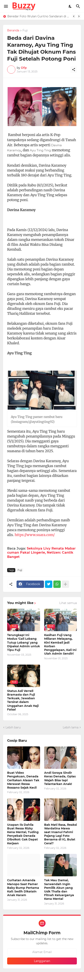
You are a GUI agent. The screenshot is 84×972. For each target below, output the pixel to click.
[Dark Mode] (70, 6)
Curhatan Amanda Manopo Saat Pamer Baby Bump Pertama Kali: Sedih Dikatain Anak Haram (23, 887)
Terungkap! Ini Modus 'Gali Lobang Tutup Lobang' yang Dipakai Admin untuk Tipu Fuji (23, 642)
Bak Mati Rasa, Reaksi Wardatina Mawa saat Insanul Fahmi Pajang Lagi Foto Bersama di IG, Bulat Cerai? (60, 834)
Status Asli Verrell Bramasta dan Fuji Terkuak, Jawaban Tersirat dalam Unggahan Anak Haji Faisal (23, 700)
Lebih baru (13, 727)
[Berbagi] (73, 69)
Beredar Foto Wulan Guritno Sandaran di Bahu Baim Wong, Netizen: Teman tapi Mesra (38, 16)
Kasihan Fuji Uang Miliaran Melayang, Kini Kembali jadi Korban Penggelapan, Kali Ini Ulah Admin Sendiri (60, 644)
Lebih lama (70, 727)
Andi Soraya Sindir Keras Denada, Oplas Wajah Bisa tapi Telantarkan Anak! (60, 778)
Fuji (25, 30)
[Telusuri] (78, 6)
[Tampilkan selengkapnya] (65, 584)
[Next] (79, 16)
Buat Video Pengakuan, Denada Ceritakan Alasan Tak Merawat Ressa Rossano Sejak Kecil (23, 780)
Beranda (13, 30)
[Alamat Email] (42, 952)
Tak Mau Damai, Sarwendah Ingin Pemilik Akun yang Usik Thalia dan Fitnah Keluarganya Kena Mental (59, 889)
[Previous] (74, 16)
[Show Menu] (5, 6)
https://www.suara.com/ (35, 535)
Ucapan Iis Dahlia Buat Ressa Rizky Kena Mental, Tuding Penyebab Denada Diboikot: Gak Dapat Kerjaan (23, 834)
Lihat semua (68, 603)
